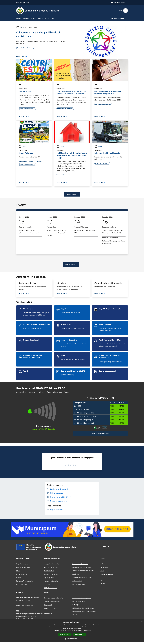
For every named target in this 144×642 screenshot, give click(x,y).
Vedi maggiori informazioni (100, 433)
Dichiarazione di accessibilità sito (83, 608)
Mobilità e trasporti (50, 588)
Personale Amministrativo (24, 581)
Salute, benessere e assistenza (82, 577)
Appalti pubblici (49, 577)
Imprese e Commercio (51, 574)
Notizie (22, 85)
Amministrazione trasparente (81, 598)
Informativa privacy (78, 601)
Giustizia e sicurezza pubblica (81, 567)
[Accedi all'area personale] (118, 2)
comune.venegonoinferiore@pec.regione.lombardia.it (34, 613)
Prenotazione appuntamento (53, 598)
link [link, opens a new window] (90, 630)
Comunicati (104, 567)
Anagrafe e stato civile (51, 564)
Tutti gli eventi (70, 265)
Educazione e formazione (80, 564)
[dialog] (72, 630)
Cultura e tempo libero (51, 567)
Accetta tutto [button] (64, 634)
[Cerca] (125, 10)
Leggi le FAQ (48, 605)
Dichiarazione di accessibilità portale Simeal (84, 612)
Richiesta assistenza (50, 608)
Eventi (102, 583)
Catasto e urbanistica (51, 581)
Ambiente (75, 574)
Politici (18, 577)
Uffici (18, 571)
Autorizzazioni (77, 581)
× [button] (142, 621)
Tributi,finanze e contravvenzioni (83, 570)
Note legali (75, 605)
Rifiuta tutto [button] (79, 634)
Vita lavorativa (49, 571)
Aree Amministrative (23, 567)
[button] (72, 639)
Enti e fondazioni (21, 574)
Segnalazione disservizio (52, 601)
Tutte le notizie (72, 194)
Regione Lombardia (22, 2)
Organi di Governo (22, 564)
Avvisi (22, 27)
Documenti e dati (21, 584)
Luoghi (102, 580)
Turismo (46, 584)
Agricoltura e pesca (78, 584)
